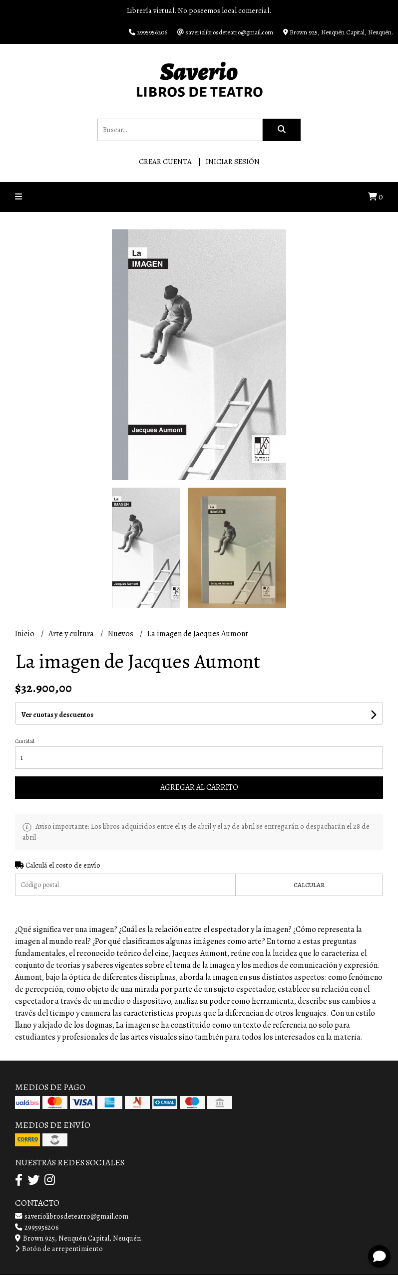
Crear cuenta (165, 162)
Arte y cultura (71, 633)
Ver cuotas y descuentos (57, 715)
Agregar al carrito (199, 787)
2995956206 (36, 1227)
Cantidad (24, 741)
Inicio (25, 633)
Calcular (309, 885)
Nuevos (121, 633)
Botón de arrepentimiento (59, 1249)
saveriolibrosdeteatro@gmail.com (71, 1216)
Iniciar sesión (233, 162)
